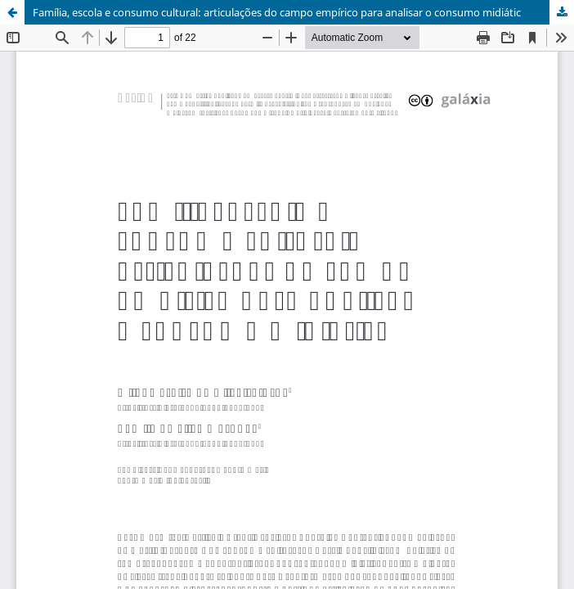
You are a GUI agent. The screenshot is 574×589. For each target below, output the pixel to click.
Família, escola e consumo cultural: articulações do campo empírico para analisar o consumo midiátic (277, 12)
